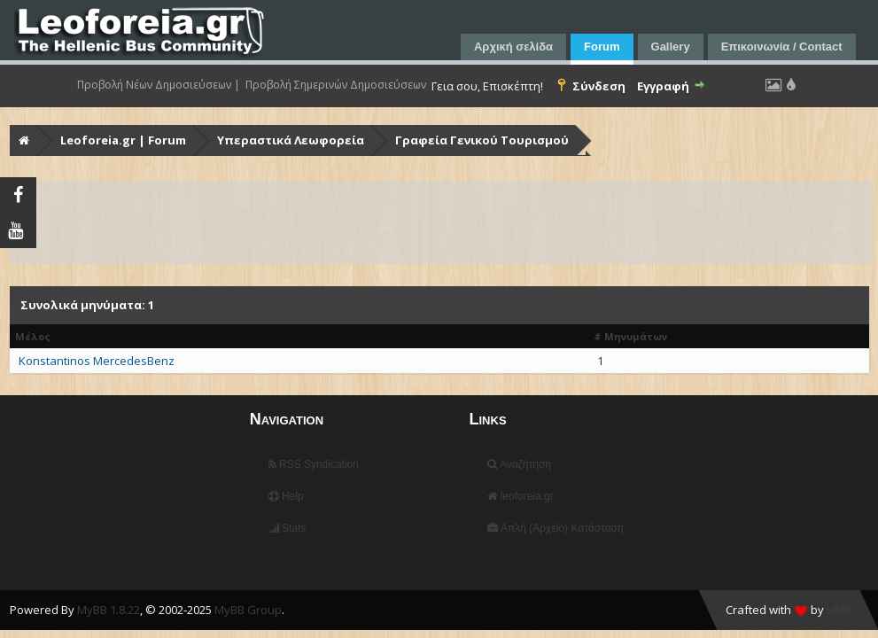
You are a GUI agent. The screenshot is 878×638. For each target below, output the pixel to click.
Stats (287, 528)
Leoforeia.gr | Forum (123, 140)
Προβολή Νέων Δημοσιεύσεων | (158, 85)
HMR (839, 610)
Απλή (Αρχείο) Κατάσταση (555, 528)
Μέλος (33, 336)
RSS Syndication (313, 464)
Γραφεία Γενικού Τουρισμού (482, 140)
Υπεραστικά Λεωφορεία (290, 140)
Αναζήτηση (519, 464)
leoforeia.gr (520, 496)
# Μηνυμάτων (630, 336)
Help (286, 496)
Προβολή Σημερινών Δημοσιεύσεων (335, 85)
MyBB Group (248, 610)
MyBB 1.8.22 (108, 610)
